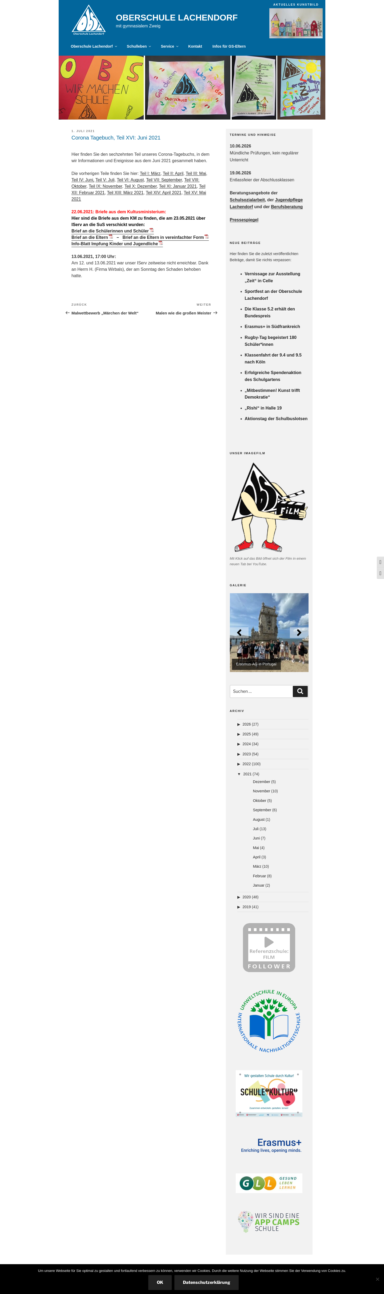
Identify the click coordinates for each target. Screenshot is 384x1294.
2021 (247, 774)
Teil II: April (173, 173)
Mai (256, 848)
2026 (246, 724)
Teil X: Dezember (141, 186)
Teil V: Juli (104, 180)
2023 (246, 754)
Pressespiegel (244, 220)
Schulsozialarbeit (247, 200)
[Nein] (377, 1279)
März (257, 866)
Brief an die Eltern (89, 237)
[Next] (299, 632)
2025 (246, 734)
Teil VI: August (130, 180)
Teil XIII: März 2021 (125, 192)
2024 (246, 744)
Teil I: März (150, 173)
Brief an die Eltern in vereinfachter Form (163, 237)
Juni (256, 838)
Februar (259, 876)
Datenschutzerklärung (206, 1282)
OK (160, 1282)
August (259, 819)
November (261, 791)
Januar (259, 885)
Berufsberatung (287, 206)
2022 (246, 764)
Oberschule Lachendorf (177, 17)
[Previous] (239, 632)
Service (170, 46)
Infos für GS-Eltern (229, 46)
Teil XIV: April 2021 (164, 192)
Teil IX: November (105, 186)
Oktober (259, 800)
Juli (256, 829)
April (257, 857)
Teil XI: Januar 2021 (178, 186)
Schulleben (139, 46)
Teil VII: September (164, 180)
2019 (246, 907)
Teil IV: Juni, (82, 180)
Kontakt (195, 46)
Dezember (261, 782)
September (262, 810)
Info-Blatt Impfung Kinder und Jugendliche (114, 243)
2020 (246, 897)
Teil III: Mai (196, 173)
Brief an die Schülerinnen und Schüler (110, 231)
